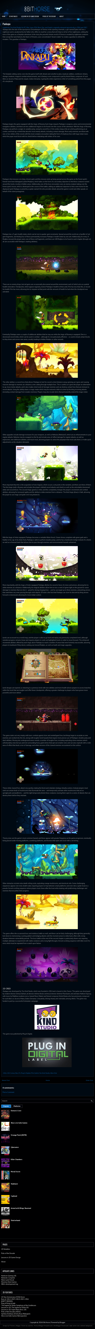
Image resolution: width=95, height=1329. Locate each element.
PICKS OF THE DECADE (49, 16)
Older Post (89, 1080)
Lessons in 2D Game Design (30, 16)
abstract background (86, 1326)
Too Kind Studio (44, 1073)
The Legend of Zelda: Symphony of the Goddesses (18, 1305)
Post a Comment (8, 1092)
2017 (8, 1073)
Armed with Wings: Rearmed (21, 1208)
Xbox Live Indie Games (19, 1123)
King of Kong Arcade (8, 1303)
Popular (6, 1106)
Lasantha (30, 1326)
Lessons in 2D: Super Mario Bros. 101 (13, 1310)
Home (3, 16)
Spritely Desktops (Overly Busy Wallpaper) (15, 1314)
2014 (17, 1299)
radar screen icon (75, 1326)
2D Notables (13, 16)
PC (19, 1073)
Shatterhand (15, 1220)
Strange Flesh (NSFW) (19, 1135)
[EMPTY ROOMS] (7, 1301)
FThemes (12, 1326)
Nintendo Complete (8, 1278)
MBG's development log (9, 1284)
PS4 (32, 1073)
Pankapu (6, 24)
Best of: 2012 (5, 1299)
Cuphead (14, 1196)
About (61, 16)
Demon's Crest (16, 1111)
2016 (4, 1073)
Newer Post (6, 1080)
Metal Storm (15, 1172)
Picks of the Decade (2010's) (11, 1312)
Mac (16, 1073)
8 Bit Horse (46, 1322)
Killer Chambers (16, 1159)
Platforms (17, 1106)
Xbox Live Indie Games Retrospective (14, 1316)
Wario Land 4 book (7, 1280)
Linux (13, 1073)
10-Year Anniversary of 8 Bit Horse (13, 1297)
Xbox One (53, 1073)
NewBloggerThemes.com (61, 1326)
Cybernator (15, 1147)
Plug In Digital (25, 1073)
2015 (22, 1299)
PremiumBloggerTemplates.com (43, 1326)
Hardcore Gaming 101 (8, 1276)
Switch (36, 1073)
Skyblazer (14, 1184)
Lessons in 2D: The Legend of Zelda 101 (15, 1307)
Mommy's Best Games (9, 1282)
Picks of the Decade (8, 1253)
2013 (13, 1299)
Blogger (62, 1322)
